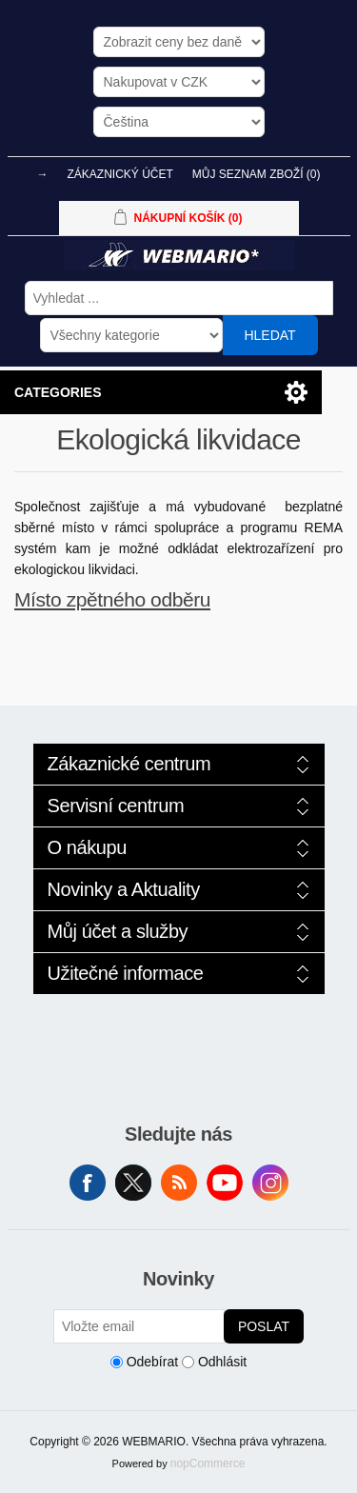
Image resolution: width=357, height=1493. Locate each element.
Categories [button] (58, 392)
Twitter (133, 1183)
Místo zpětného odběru (112, 599)
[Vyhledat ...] (179, 298)
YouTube (225, 1183)
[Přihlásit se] (139, 1326)
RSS (179, 1183)
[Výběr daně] (179, 42)
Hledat (269, 335)
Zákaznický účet (119, 174)
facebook (87, 1183)
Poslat (263, 1326)
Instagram (270, 1183)
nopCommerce (208, 1463)
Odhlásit (222, 1361)
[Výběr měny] (179, 82)
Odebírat (152, 1361)
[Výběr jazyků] (179, 122)
